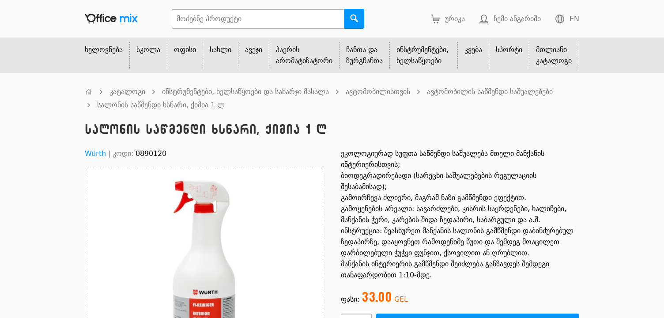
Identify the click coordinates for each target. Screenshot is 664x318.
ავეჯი (253, 49)
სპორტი (509, 49)
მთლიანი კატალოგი (554, 55)
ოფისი (185, 49)
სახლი (220, 49)
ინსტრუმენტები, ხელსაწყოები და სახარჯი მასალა (245, 91)
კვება (473, 49)
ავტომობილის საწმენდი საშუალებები (490, 91)
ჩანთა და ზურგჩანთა (364, 55)
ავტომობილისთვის (378, 91)
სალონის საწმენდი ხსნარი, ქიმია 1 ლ (161, 105)
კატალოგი (127, 91)
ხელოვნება (104, 49)
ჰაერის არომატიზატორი (304, 55)
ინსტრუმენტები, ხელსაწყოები (422, 55)
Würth (95, 153)
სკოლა (148, 49)
